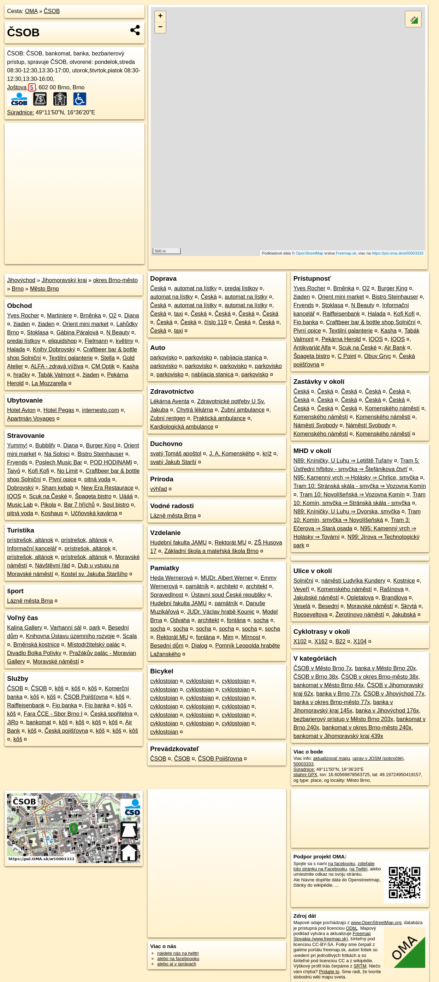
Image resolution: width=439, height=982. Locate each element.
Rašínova (392, 589)
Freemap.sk (346, 253)
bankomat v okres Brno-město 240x (366, 728)
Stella (108, 358)
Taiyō (13, 471)
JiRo (12, 722)
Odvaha (180, 620)
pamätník (197, 586)
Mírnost (250, 637)
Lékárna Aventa (169, 401)
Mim (228, 637)
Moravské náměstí (56, 662)
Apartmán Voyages (31, 419)
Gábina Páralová (78, 332)
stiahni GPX (305, 774)
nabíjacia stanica (241, 358)
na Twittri (358, 868)
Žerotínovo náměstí (360, 615)
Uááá (126, 496)
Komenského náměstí (392, 408)
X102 (300, 641)
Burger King (101, 445)
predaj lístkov (23, 341)
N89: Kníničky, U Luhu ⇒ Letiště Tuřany (342, 461)
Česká (158, 288)
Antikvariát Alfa (312, 348)
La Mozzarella (49, 383)
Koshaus (52, 513)
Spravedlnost (166, 595)
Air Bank (394, 348)
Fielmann (96, 341)
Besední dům (166, 646)
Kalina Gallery (24, 628)
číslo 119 (215, 322)
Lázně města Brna (30, 601)
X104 (360, 641)
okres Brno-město (115, 280)
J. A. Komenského (232, 454)
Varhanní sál (66, 628)
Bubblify (45, 445)
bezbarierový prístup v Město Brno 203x (343, 719)
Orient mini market (86, 324)
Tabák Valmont (56, 375)
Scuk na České (48, 496)
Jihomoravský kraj (64, 280)
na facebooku (341, 863)
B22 (340, 641)
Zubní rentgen (167, 418)
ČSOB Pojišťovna (86, 697)
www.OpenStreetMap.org (376, 922)
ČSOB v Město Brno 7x (322, 668)
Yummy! (17, 445)
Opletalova (360, 598)
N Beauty (118, 332)
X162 (320, 641)
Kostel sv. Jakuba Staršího (94, 574)
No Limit (67, 471)
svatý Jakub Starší (173, 462)
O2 (112, 316)
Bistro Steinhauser (100, 454)
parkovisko (163, 358)
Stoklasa (37, 332)
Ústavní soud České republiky (228, 595)
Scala (130, 636)
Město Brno (44, 289)
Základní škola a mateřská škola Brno (211, 551)
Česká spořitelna (111, 714)
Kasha (130, 366)
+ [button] (160, 16)
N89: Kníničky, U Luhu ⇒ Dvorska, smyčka (346, 511)
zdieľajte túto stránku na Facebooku (334, 866)
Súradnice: (20, 112)
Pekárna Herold (341, 339)
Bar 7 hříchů (79, 505)
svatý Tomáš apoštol (175, 454)
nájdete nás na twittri (177, 953)
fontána (236, 620)
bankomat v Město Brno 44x (328, 685)
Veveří (301, 589)
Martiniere (59, 316)
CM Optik (103, 366)
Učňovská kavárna (94, 513)
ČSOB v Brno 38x (315, 677)
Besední (328, 606)
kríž (267, 454)
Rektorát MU (231, 543)
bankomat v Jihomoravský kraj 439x (338, 736)
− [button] (160, 27)
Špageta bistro (93, 496)
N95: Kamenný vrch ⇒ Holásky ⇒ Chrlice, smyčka (356, 478)
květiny (125, 341)
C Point (347, 356)
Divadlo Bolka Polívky (34, 653)
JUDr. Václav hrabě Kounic (220, 612)
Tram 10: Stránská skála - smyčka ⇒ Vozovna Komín (359, 486)
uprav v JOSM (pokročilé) (377, 758)
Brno (18, 289)
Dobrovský (20, 488)
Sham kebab (57, 488)
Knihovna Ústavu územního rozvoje (70, 636)
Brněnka (90, 316)
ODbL (351, 928)
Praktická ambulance (219, 418)
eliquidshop (62, 341)
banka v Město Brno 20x (385, 668)
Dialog (199, 646)
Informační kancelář (32, 549)
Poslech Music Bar (58, 462)
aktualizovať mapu (331, 758)
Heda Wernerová (171, 578)
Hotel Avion (21, 410)
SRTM (360, 966)
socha (261, 620)
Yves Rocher (23, 316)
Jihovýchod (21, 280)
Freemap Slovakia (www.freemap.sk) (332, 936)
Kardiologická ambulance (181, 427)
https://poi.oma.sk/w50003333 (397, 253)
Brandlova (394, 598)
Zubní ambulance (243, 410)
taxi (178, 314)
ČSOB (52, 11)
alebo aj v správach (176, 963)
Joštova (21, 87)
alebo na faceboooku (178, 958)
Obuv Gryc (377, 356)
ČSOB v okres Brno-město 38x (380, 677)
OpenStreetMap (310, 253)
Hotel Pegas (58, 410)
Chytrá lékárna (194, 410)
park (94, 628)
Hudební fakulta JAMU (178, 543)
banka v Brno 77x (338, 694)
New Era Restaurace (107, 488)
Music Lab (20, 505)
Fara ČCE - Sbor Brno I (53, 714)
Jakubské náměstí (316, 598)
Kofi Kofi (38, 471)
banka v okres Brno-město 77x (331, 702)
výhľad (158, 489)
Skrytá (409, 606)
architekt (227, 586)
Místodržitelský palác (93, 645)
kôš (59, 688)
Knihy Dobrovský (54, 349)
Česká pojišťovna (66, 731)
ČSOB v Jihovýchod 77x (394, 694)
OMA (31, 11)
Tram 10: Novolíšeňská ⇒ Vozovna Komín (352, 495)
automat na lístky (195, 288)
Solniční (303, 581)
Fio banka (64, 705)
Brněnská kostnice (36, 645)
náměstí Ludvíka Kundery (353, 581)
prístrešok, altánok (30, 540)
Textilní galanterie (71, 358)
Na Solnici (57, 454)
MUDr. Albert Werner (227, 578)
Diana (131, 316)
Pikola (48, 505)
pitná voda (97, 479)
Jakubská (404, 615)
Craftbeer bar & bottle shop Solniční (370, 322)
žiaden (21, 324)
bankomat (38, 722)
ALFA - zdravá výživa (57, 366)
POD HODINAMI (111, 462)
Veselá (301, 606)
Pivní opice (62, 479)
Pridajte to (329, 971)
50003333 (303, 764)
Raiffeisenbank (26, 705)
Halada (16, 349)
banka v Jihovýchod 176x (387, 711)
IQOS (14, 496)
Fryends (17, 462)
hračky (21, 375)
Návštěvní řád (52, 566)
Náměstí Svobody (315, 425)
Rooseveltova (310, 615)
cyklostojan (164, 681)
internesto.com (100, 410)
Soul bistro (115, 505)
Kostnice (404, 581)
